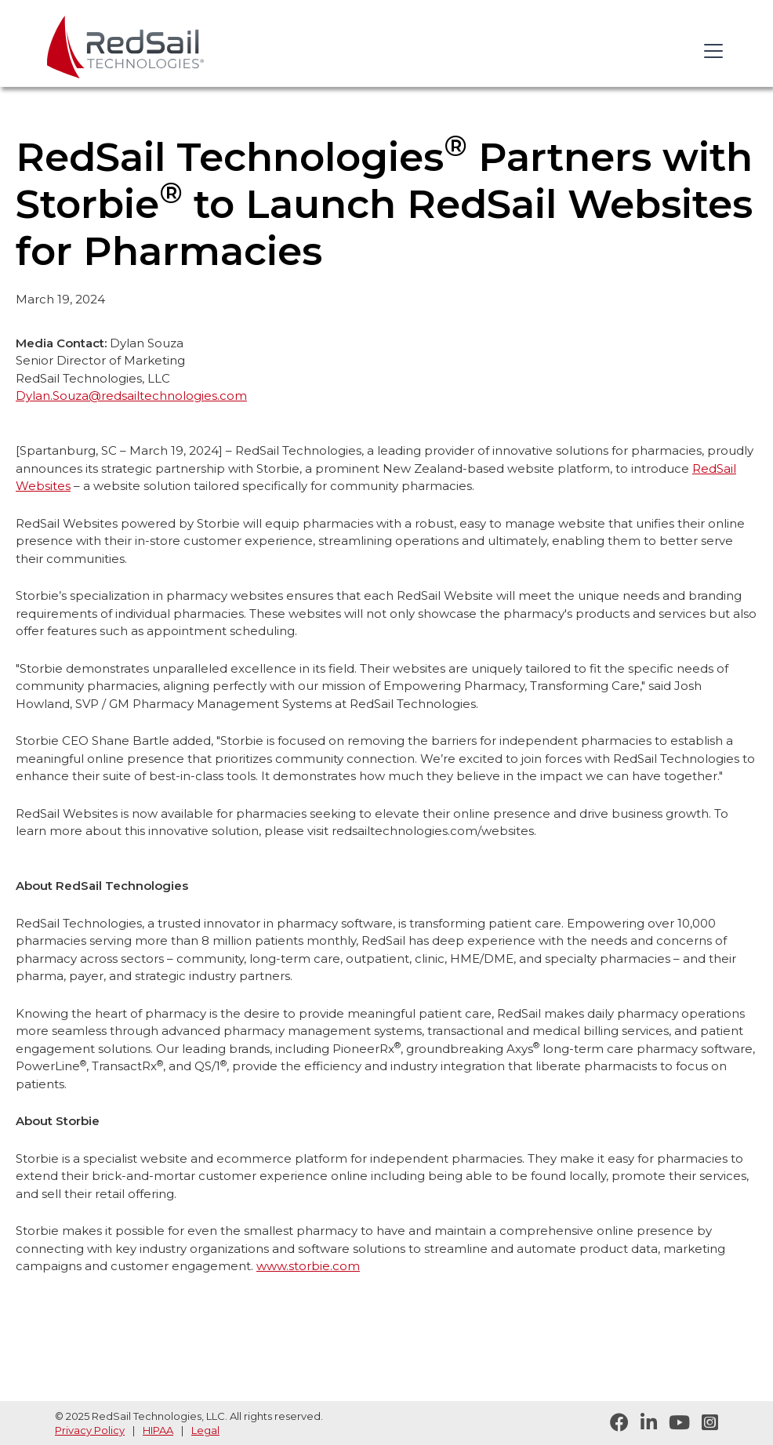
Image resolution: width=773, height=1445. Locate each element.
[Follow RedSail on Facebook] (613, 1423)
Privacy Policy (90, 1430)
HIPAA (158, 1430)
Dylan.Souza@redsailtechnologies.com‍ (131, 395)
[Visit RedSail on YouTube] (673, 1423)
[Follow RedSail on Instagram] (704, 1423)
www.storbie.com (308, 1265)
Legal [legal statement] (205, 1430)
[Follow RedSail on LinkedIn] (643, 1423)
